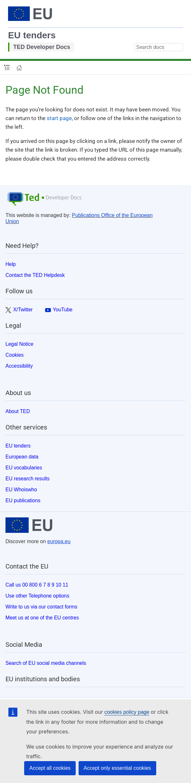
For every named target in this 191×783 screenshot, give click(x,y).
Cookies (14, 355)
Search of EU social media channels (45, 663)
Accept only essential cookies (117, 768)
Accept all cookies (50, 768)
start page (59, 118)
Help (10, 264)
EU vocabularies (23, 467)
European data (21, 456)
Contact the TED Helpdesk (35, 275)
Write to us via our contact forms (41, 606)
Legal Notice (19, 344)
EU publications (22, 500)
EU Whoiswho (21, 489)
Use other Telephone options (37, 596)
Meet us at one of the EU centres (42, 617)
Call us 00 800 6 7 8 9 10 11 (36, 585)
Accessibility (19, 366)
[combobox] (159, 47)
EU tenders (32, 35)
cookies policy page (126, 712)
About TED (17, 411)
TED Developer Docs (41, 47)
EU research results (27, 478)
